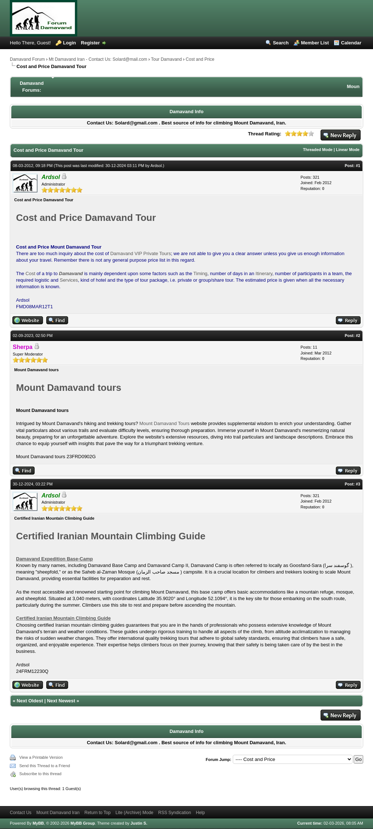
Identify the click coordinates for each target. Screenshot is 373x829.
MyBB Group (82, 823)
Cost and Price (200, 59)
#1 (358, 165)
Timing (200, 273)
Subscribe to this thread (40, 774)
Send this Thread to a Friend (44, 765)
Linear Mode (348, 149)
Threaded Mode (318, 149)
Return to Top (98, 812)
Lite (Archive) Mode (134, 812)
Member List (315, 42)
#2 (358, 335)
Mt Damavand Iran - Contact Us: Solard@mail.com (98, 59)
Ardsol (156, 165)
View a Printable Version (41, 757)
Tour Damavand (166, 59)
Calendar (351, 42)
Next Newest (61, 700)
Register (90, 42)
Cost (30, 273)
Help (200, 812)
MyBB (38, 823)
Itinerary (264, 273)
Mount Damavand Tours (165, 423)
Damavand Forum (27, 59)
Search (280, 42)
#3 (358, 484)
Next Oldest (30, 700)
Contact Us (20, 812)
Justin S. (138, 823)
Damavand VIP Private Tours (140, 253)
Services (69, 280)
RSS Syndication (174, 812)
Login (69, 42)
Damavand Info (186, 111)
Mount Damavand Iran (58, 812)
